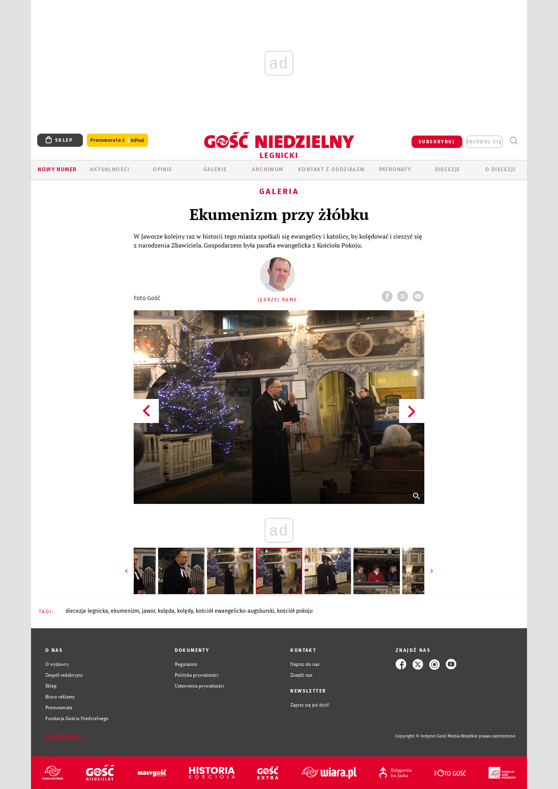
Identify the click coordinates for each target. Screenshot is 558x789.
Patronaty (395, 169)
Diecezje (447, 169)
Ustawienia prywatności (199, 686)
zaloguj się (484, 141)
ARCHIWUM (267, 169)
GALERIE (215, 169)
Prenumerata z (117, 140)
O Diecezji (500, 169)
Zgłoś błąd (63, 736)
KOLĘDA (166, 611)
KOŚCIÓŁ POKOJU (295, 611)
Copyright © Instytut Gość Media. (428, 736)
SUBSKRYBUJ (436, 141)
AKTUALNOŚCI (109, 169)
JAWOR (148, 611)
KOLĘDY (185, 611)
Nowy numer (57, 169)
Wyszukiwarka (513, 141)
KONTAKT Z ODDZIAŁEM (331, 169)
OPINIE (162, 169)
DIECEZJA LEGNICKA (86, 611)
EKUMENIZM (125, 611)
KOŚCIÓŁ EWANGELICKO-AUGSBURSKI (235, 611)
